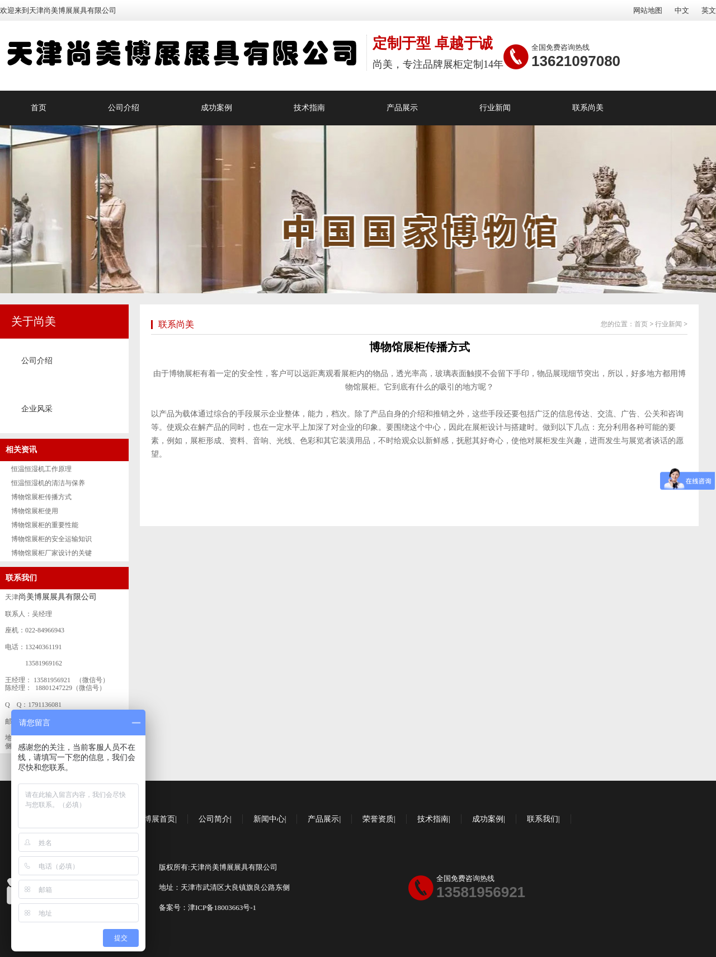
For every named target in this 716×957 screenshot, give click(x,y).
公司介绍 (123, 108)
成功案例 (216, 108)
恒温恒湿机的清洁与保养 (48, 483)
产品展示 (402, 108)
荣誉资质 (378, 819)
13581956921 (480, 892)
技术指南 (309, 108)
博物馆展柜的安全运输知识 (51, 539)
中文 (682, 10)
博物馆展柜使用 (34, 511)
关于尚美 (33, 321)
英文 (708, 10)
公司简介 (214, 819)
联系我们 (21, 578)
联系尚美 (588, 108)
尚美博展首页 (151, 819)
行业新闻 (495, 108)
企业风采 (37, 409)
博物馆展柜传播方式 (41, 497)
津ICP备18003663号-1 (222, 907)
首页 (38, 108)
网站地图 (647, 10)
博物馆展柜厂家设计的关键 (51, 553)
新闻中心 (269, 819)
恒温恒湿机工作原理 (41, 469)
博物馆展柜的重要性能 (44, 525)
